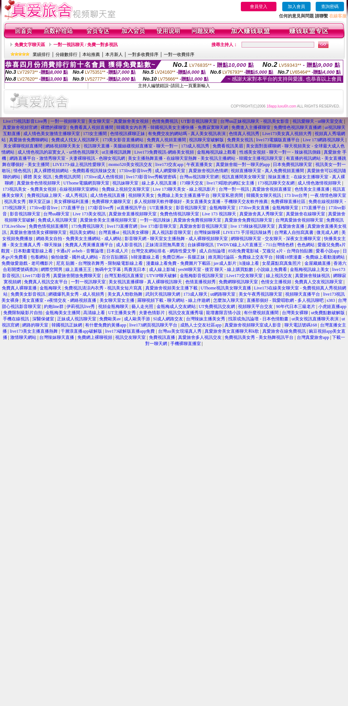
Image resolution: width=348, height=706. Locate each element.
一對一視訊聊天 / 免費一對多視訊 (85, 44)
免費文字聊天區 (30, 44)
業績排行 (41, 54)
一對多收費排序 (143, 54)
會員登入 (258, 6)
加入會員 (296, 6)
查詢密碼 (330, 6)
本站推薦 (91, 54)
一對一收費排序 (179, 54)
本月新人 (114, 54)
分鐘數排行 (66, 54)
